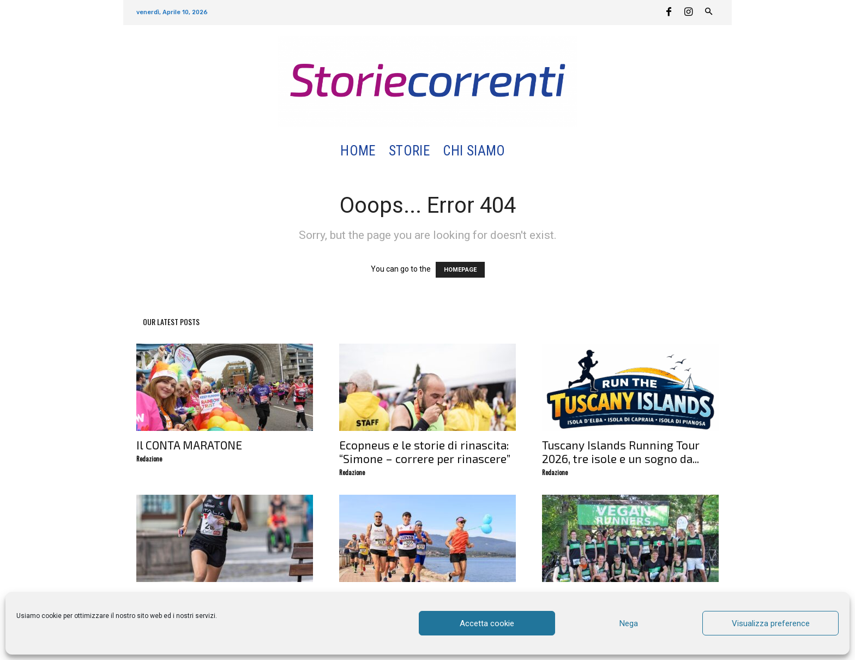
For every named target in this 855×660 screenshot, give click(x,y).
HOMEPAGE (460, 269)
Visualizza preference (771, 623)
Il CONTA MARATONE (189, 445)
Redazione (149, 458)
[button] (525, 151)
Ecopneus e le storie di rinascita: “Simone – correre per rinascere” (424, 451)
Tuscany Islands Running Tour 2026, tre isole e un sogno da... (621, 451)
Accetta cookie (487, 623)
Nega (628, 623)
